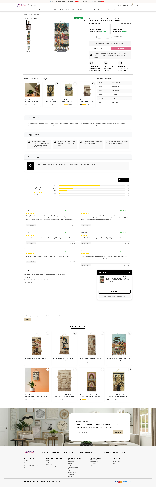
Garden (62, 9)
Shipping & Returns (95, 460)
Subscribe (118, 432)
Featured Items (116, 461)
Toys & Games (98, 9)
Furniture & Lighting (71, 9)
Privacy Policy (94, 461)
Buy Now (114, 292)
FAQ (91, 465)
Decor (41, 9)
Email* (26, 309)
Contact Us (49, 464)
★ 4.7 (26, 18)
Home (25, 14)
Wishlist (125, 5)
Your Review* (28, 282)
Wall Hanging (37, 14)
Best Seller (115, 460)
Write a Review (123, 180)
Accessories (107, 9)
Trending (114, 463)
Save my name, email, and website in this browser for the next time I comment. (47, 316)
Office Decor (89, 9)
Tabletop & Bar (49, 9)
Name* (27, 302)
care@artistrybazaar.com (58, 167)
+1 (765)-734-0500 (30, 468)
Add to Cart (120, 48)
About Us (48, 460)
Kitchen (56, 9)
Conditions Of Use (95, 463)
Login (137, 5)
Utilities (114, 9)
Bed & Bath (81, 9)
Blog (47, 462)
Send (27, 320)
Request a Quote (99, 48)
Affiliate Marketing (51, 466)
